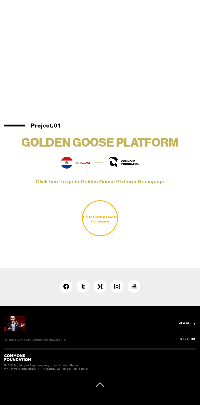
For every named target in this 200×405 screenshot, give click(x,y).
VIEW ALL (185, 323)
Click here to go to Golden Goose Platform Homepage (100, 182)
